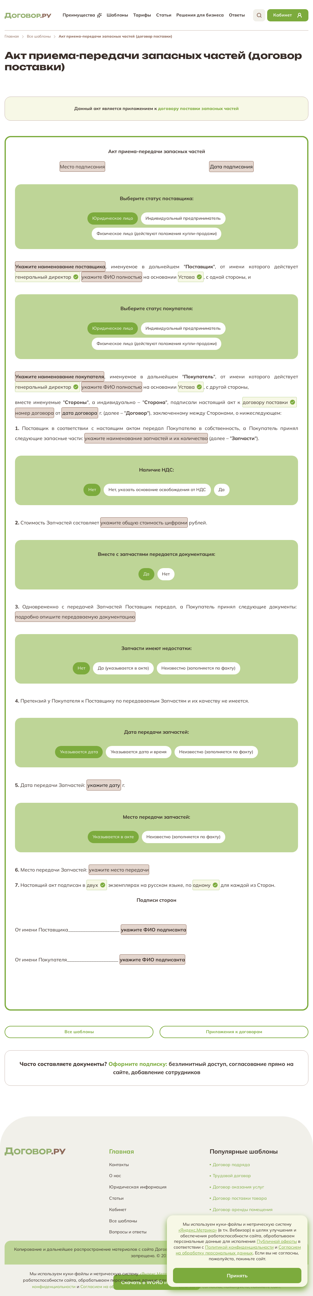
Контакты (119, 1164)
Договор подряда (231, 1164)
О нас (115, 1175)
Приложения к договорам (234, 1031)
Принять (237, 1275)
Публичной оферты (277, 1241)
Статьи (163, 15)
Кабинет (117, 1209)
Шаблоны (116, 15)
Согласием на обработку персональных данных (129, 1286)
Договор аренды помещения (243, 1209)
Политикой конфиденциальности (239, 1247)
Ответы (236, 15)
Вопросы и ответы (127, 1232)
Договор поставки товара (240, 1198)
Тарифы (141, 15)
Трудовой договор (232, 1175)
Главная (12, 36)
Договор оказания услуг (238, 1187)
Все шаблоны (39, 36)
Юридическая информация (138, 1187)
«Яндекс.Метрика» (158, 1273)
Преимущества (81, 15)
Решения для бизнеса (199, 15)
